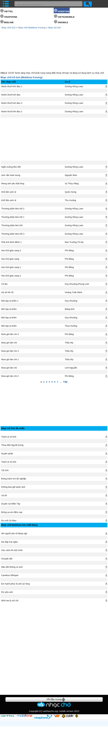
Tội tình (5, 446)
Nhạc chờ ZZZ (8, 27)
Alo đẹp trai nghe (9, 518)
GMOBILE (63, 22)
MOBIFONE (64, 11)
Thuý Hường (71, 300)
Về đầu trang (53, 675)
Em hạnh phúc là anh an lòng (15, 560)
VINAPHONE (10, 17)
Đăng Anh (69, 284)
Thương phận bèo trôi (11, 200)
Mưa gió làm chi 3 (10, 309)
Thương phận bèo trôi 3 (12, 208)
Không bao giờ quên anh (13, 463)
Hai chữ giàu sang (10, 233)
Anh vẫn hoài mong (10, 150)
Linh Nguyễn (71, 342)
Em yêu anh (7, 568)
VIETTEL (8, 11)
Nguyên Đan (71, 150)
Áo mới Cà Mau (8, 497)
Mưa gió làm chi (9, 317)
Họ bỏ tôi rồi (7, 267)
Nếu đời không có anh (12, 543)
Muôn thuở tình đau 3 (11, 78)
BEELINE (9, 22)
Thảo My (69, 317)
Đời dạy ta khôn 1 (9, 275)
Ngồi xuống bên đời (11, 141)
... (61, 356)
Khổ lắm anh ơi (8, 167)
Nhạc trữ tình (54, 27)
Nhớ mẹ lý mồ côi (9, 577)
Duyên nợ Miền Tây (10, 480)
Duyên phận (7, 430)
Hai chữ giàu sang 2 (11, 250)
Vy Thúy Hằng (72, 158)
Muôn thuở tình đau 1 (11, 61)
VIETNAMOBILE (66, 17)
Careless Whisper (9, 551)
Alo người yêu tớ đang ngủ (14, 509)
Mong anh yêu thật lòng (12, 158)
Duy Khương (71, 275)
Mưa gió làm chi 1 (10, 334)
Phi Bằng (69, 225)
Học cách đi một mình (12, 526)
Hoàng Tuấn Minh (73, 267)
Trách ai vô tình (8, 413)
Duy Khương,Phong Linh (77, 259)
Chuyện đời (6, 535)
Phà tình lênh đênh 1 (11, 217)
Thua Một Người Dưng (12, 421)
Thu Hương (70, 175)
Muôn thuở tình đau (10, 69)
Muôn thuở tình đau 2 (11, 86)
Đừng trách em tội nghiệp (13, 455)
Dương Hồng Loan (74, 61)
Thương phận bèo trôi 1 (12, 192)
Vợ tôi (4, 471)
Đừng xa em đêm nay (11, 488)
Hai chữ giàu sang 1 (11, 242)
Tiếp (65, 356)
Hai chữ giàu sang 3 (11, 225)
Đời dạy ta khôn (9, 284)
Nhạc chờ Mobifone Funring (31, 27)
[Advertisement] (54, 37)
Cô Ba (4, 259)
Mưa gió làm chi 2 (10, 326)
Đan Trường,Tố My (74, 217)
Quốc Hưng (70, 167)
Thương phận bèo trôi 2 (12, 183)
